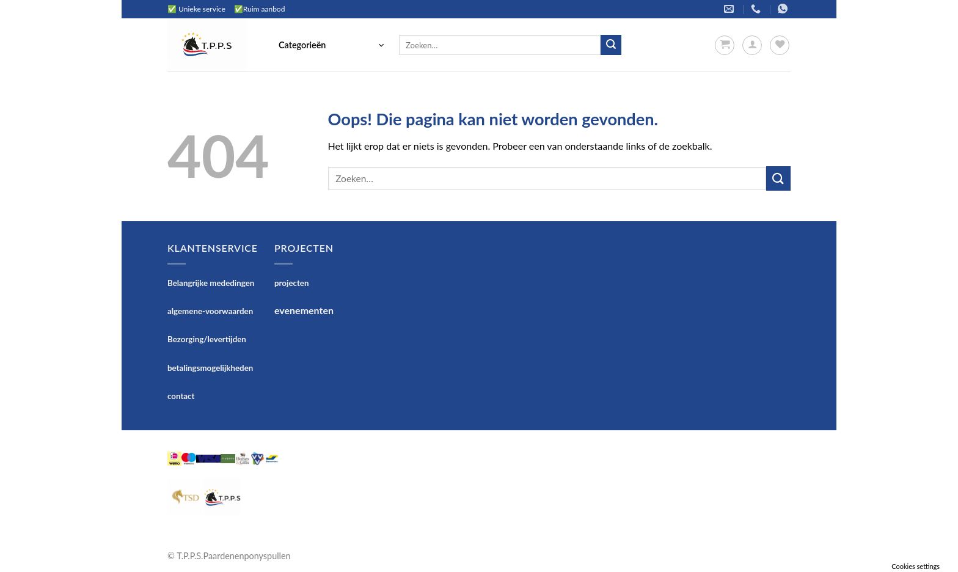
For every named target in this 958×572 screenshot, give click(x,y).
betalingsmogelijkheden (210, 368)
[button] (331, 45)
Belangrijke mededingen (210, 283)
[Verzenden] (611, 45)
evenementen (304, 310)
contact (181, 396)
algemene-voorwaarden (210, 311)
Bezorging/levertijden (206, 339)
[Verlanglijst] (779, 45)
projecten (291, 283)
